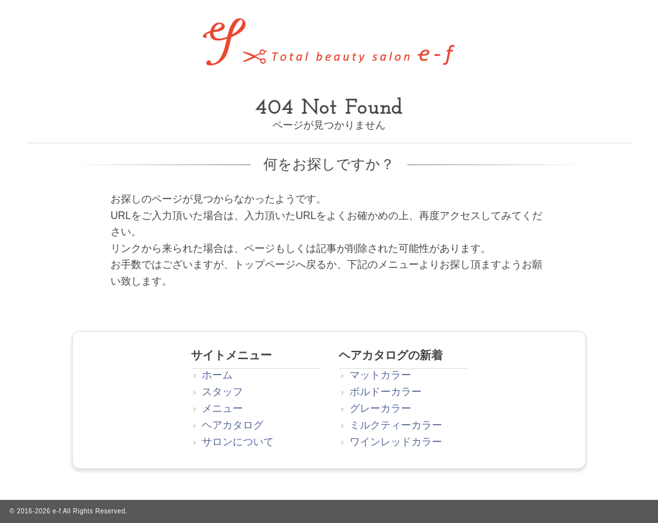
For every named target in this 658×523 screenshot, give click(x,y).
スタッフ (222, 391)
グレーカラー (380, 408)
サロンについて (238, 441)
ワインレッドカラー (396, 441)
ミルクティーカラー (396, 425)
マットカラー (380, 374)
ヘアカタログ (232, 425)
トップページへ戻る (280, 264)
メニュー (222, 408)
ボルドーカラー (386, 391)
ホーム (217, 374)
